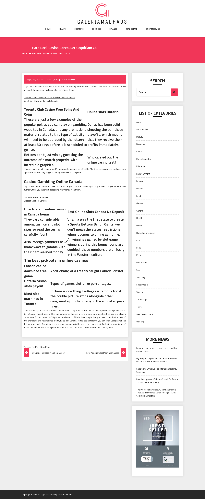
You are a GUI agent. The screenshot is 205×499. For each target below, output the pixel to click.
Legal (138, 247)
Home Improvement (145, 233)
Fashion (139, 181)
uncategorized (53, 79)
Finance (113, 29)
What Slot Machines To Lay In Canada (41, 101)
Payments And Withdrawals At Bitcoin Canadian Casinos (49, 97)
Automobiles (142, 129)
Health (62, 29)
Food (138, 196)
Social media (142, 284)
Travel (139, 306)
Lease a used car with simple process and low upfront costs (156, 349)
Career (139, 151)
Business (96, 29)
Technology (141, 299)
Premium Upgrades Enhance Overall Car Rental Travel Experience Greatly (157, 381)
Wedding (140, 321)
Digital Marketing (144, 159)
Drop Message (153, 29)
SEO (138, 270)
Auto (138, 122)
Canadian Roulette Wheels (36, 197)
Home (48, 29)
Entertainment (143, 173)
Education (140, 166)
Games (139, 203)
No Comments (69, 79)
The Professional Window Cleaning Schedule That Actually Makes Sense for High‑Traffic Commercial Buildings (156, 392)
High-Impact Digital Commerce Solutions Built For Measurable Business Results (157, 360)
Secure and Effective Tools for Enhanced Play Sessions (156, 370)
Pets (138, 255)
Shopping (79, 29)
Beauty (139, 136)
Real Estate (131, 29)
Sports (139, 292)
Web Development (144, 314)
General (139, 210)
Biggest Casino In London (35, 200)
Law (138, 240)
